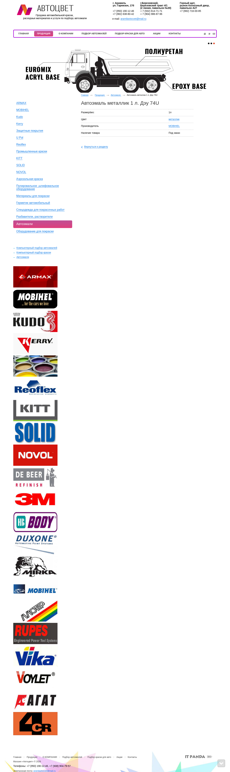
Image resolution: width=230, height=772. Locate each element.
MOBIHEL (174, 126)
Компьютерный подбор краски (33, 252)
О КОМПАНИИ (50, 757)
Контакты (132, 757)
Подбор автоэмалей (72, 757)
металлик (174, 119)
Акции (119, 757)
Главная (84, 95)
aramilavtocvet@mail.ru (133, 18)
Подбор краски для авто (99, 757)
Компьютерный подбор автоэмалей (36, 247)
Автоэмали (22, 257)
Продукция (100, 95)
